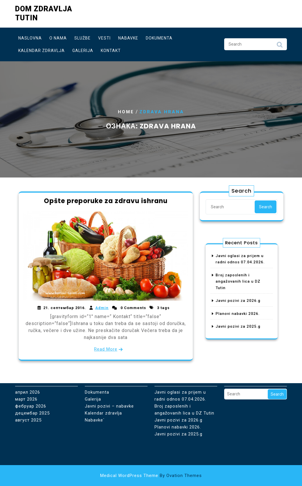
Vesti (104, 37)
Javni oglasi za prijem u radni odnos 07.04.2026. (180, 374)
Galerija (82, 49)
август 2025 (28, 398)
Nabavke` (95, 398)
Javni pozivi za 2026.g (239, 298)
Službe (82, 37)
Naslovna (30, 37)
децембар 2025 (32, 391)
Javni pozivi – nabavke (109, 384)
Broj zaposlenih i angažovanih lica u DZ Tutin (239, 284)
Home (126, 111)
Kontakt (111, 49)
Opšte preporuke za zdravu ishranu (106, 202)
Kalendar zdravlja (41, 49)
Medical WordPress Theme (151, 475)
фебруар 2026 (30, 384)
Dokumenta (159, 37)
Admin (102, 307)
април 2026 (27, 370)
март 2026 (26, 377)
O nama (58, 37)
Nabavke (128, 37)
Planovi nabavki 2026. (238, 307)
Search (279, 45)
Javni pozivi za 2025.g (239, 317)
